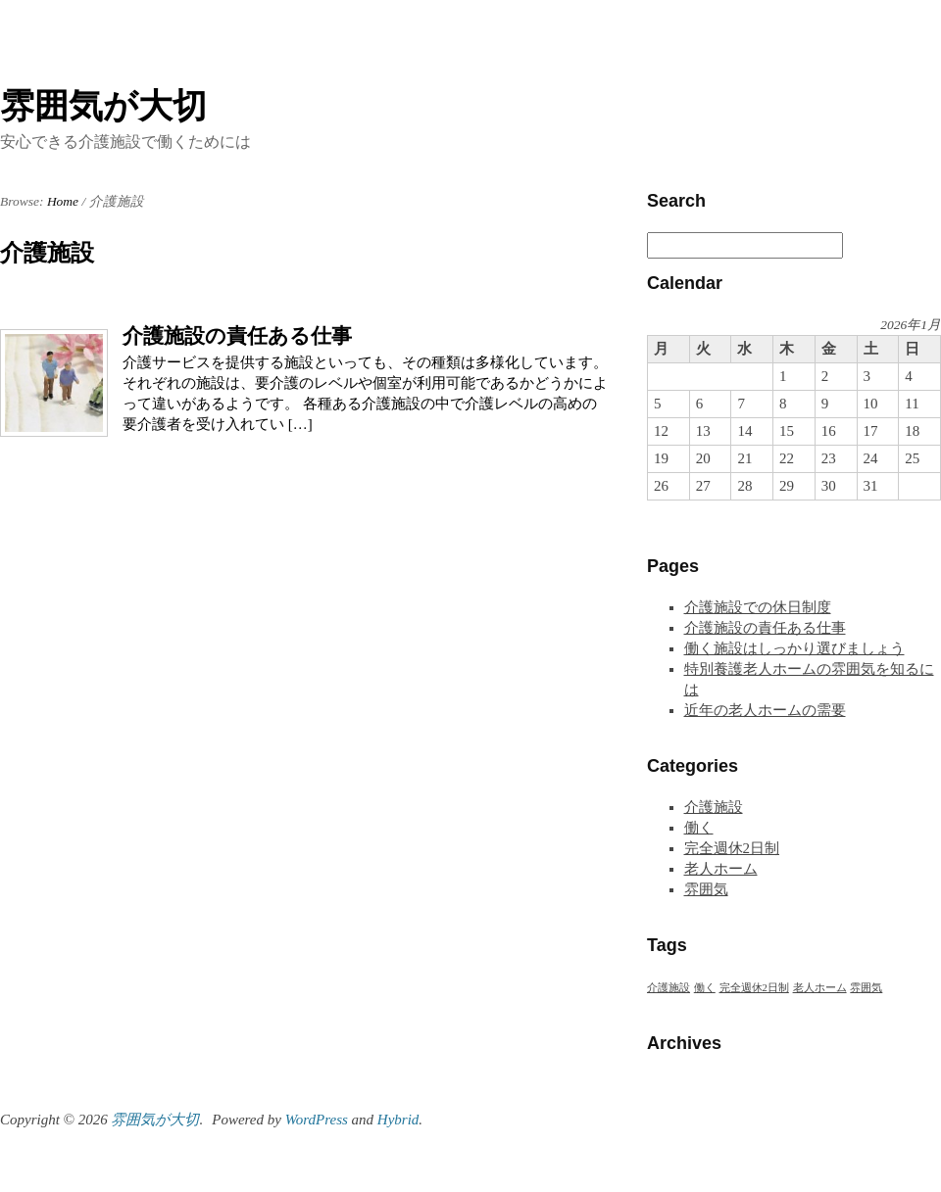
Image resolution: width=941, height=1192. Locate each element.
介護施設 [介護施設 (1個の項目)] (668, 987)
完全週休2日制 (732, 848)
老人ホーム (721, 869)
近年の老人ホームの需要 (765, 710)
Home (62, 201)
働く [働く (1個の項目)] (705, 987)
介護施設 (713, 807)
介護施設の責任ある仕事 (237, 335)
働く (699, 827)
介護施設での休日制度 (757, 607)
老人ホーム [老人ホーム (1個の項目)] (820, 987)
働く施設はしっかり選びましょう (794, 648)
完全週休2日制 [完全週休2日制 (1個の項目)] (754, 987)
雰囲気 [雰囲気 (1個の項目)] (866, 987)
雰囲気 (706, 889)
